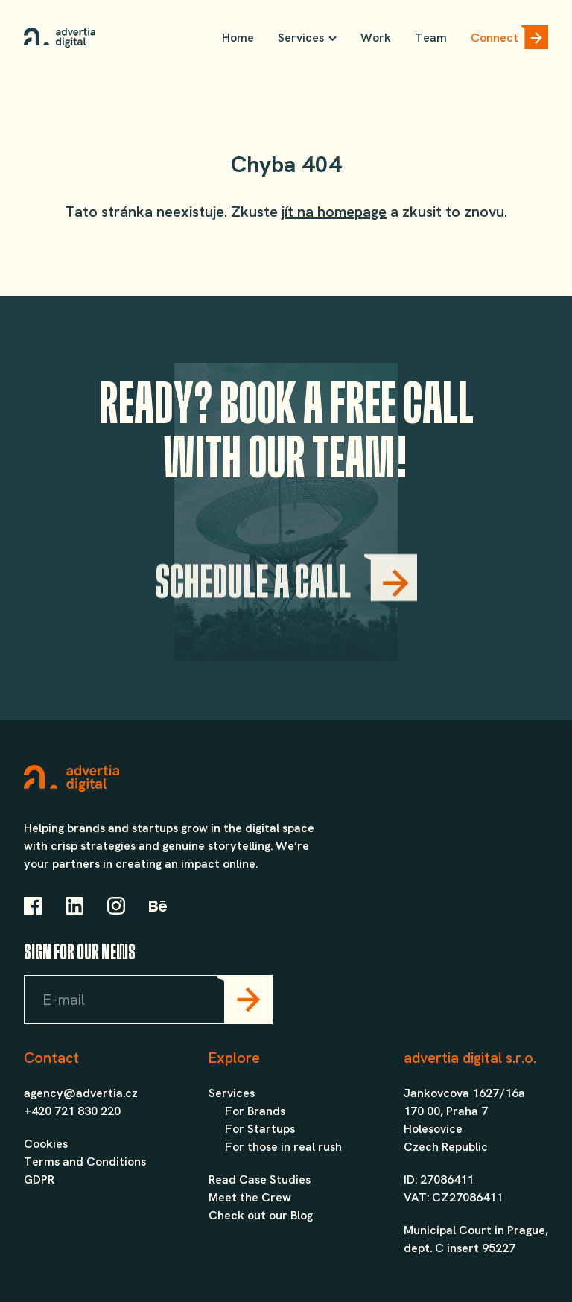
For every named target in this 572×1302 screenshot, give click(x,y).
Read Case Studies (260, 1179)
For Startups (260, 1129)
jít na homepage (334, 211)
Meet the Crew (250, 1197)
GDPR (39, 1179)
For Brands (255, 1111)
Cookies (46, 1144)
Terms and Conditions (85, 1161)
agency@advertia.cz (81, 1093)
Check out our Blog (261, 1215)
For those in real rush (283, 1147)
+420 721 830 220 (72, 1111)
